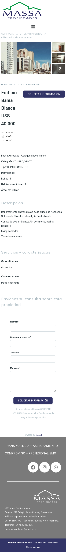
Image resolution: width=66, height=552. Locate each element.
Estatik (38, 435)
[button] (33, 27)
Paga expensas (10, 282)
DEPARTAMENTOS (33, 33)
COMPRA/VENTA (9, 33)
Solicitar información (44, 94)
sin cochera (7, 267)
